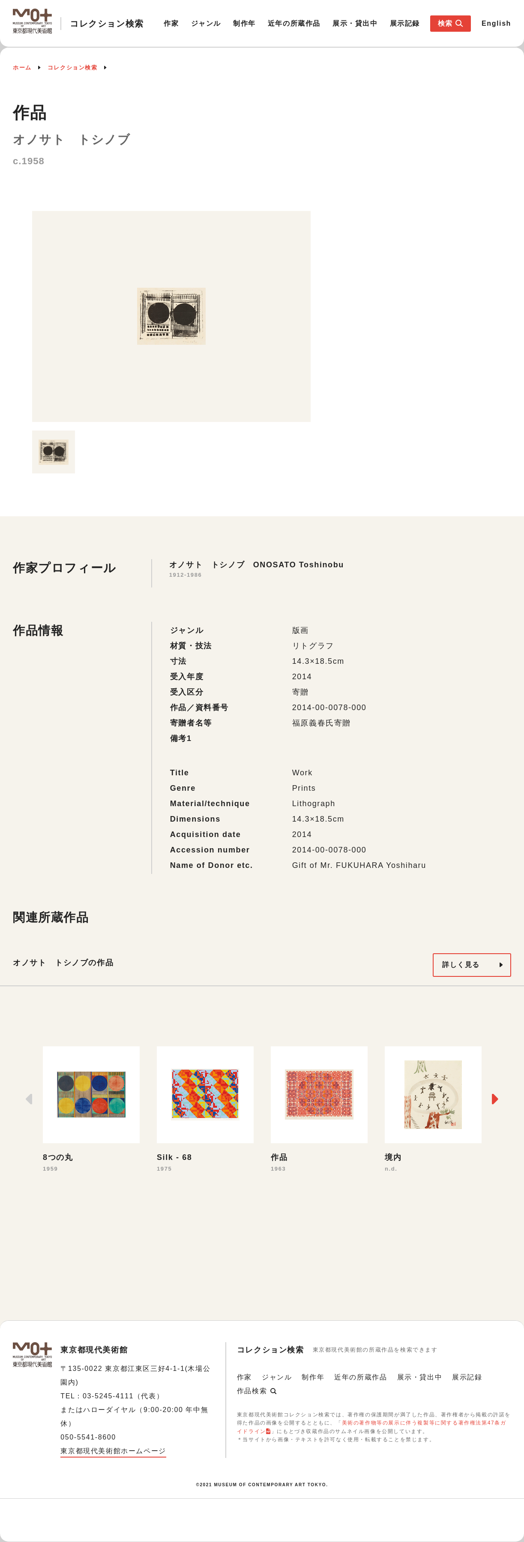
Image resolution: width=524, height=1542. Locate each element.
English (496, 23)
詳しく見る (461, 964)
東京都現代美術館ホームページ (113, 1451)
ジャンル (206, 23)
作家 (171, 23)
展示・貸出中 (355, 23)
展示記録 (405, 23)
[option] (171, 316)
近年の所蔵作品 (294, 23)
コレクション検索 (73, 67)
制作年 (244, 23)
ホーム (22, 67)
